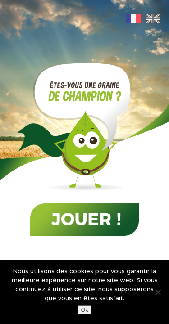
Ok (84, 310)
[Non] (157, 292)
